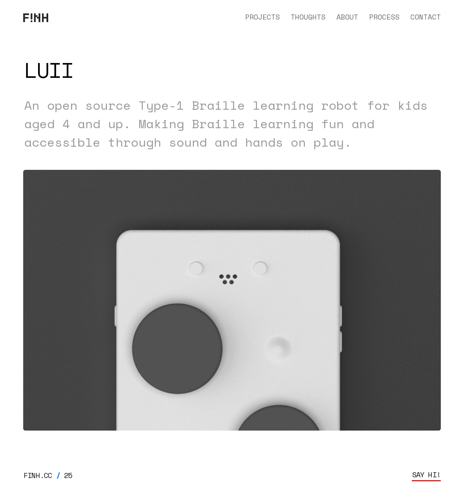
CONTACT (425, 17)
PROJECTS (262, 17)
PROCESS (384, 17)
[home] (35, 17)
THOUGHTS (308, 17)
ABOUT (347, 17)
